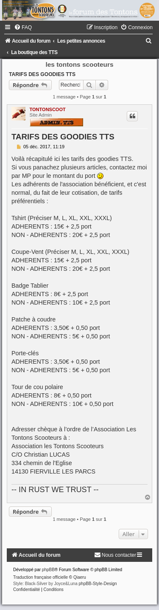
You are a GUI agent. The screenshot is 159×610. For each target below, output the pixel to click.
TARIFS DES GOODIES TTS (42, 74)
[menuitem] (23, 27)
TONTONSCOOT (48, 109)
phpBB (48, 569)
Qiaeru (79, 577)
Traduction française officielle (40, 577)
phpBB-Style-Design (98, 583)
